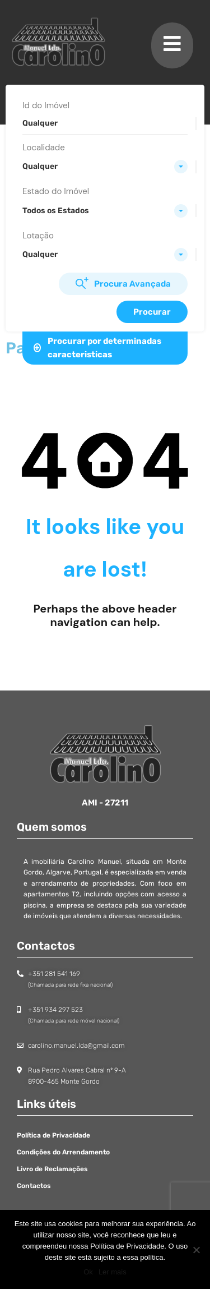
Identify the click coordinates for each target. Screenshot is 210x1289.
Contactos (34, 1186)
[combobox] (105, 166)
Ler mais (113, 1272)
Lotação (38, 235)
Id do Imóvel (45, 105)
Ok (88, 1272)
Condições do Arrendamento (63, 1152)
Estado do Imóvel (55, 191)
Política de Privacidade (53, 1135)
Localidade (43, 147)
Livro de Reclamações (52, 1169)
